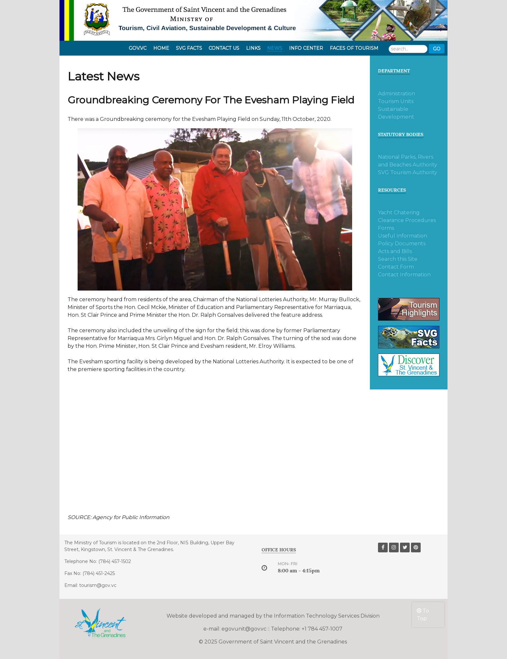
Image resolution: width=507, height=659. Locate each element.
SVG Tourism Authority (407, 172)
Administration (396, 93)
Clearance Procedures (407, 220)
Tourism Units (396, 101)
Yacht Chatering (399, 212)
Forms (386, 228)
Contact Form (396, 267)
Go (436, 49)
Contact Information (404, 274)
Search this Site (397, 259)
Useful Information (402, 236)
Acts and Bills (395, 251)
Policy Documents (402, 243)
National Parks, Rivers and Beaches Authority (407, 161)
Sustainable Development (396, 113)
